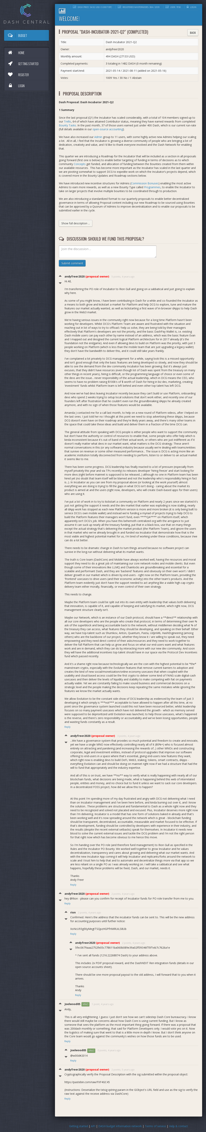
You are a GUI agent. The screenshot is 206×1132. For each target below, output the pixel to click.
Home (15, 52)
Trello (67, 121)
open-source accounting (108, 129)
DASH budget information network (120, 1126)
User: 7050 (173, 7)
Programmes (152, 187)
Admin (98, 137)
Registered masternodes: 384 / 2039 (139, 7)
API (93, 1126)
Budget (17, 35)
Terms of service (155, 1126)
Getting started (23, 63)
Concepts (80, 164)
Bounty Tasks (67, 125)
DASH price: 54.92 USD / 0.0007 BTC (92, 7)
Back (193, 33)
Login (16, 85)
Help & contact (178, 1126)
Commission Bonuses (145, 183)
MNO (85, 1004)
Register (18, 74)
